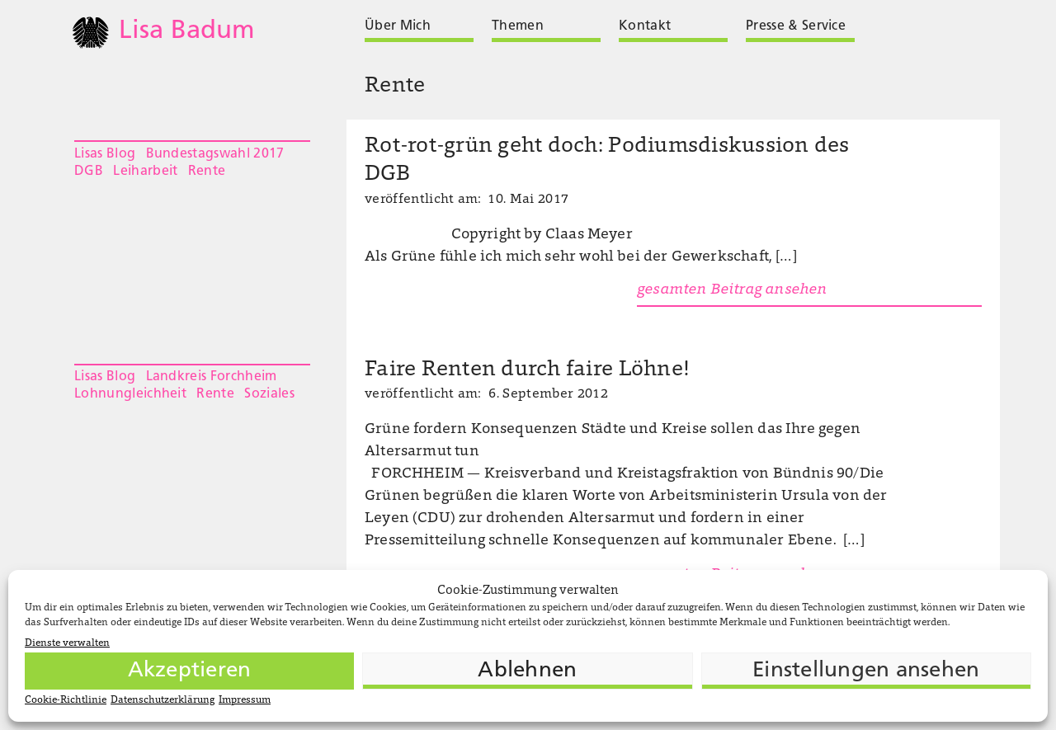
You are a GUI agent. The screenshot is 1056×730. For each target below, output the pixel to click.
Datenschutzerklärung (162, 700)
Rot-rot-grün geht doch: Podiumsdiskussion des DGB (607, 161)
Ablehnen (527, 671)
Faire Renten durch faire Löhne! (527, 370)
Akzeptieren (190, 671)
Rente (207, 171)
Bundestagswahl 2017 (215, 154)
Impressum (245, 700)
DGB (88, 171)
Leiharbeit (145, 171)
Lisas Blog (104, 154)
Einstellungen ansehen (865, 671)
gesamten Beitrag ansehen (732, 290)
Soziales (269, 394)
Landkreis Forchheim (211, 377)
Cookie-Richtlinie (65, 700)
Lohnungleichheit (130, 394)
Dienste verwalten (67, 643)
